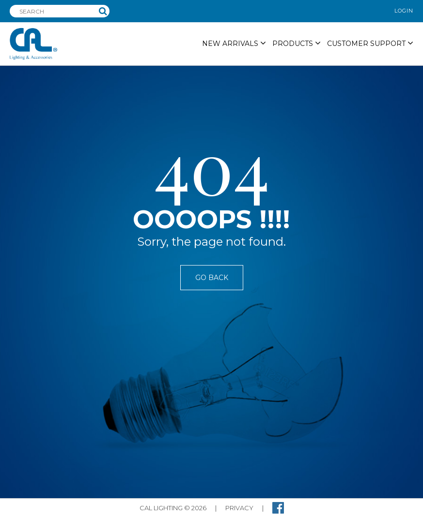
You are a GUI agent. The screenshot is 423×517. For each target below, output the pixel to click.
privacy (239, 508)
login (403, 10)
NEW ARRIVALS (234, 43)
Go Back (211, 277)
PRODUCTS (296, 43)
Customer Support (370, 43)
